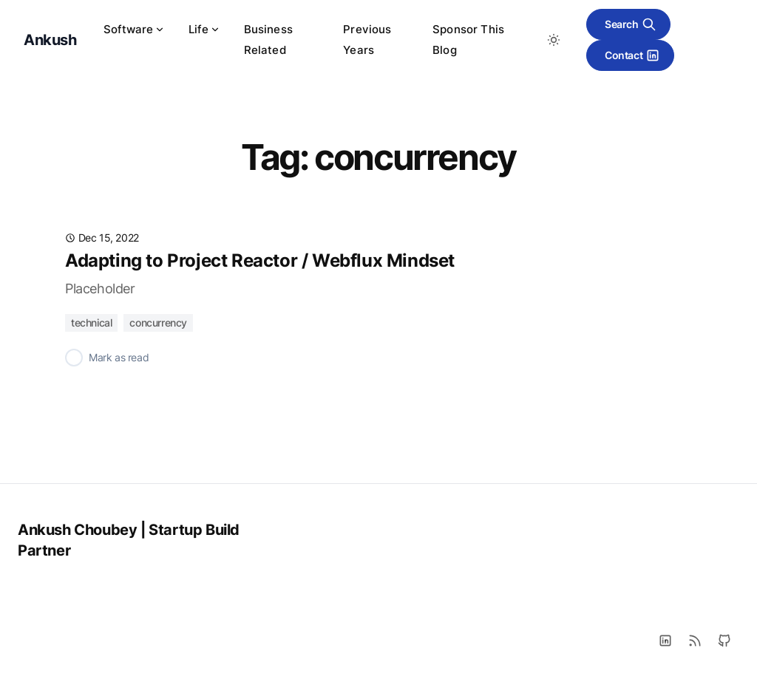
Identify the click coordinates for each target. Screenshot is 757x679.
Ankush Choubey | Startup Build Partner (129, 540)
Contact (632, 55)
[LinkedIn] (665, 640)
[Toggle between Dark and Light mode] (553, 40)
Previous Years (367, 39)
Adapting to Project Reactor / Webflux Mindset (260, 260)
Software (134, 29)
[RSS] (695, 640)
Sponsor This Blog (468, 39)
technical (91, 322)
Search (630, 24)
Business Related (268, 39)
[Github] (724, 640)
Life (204, 29)
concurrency (158, 322)
